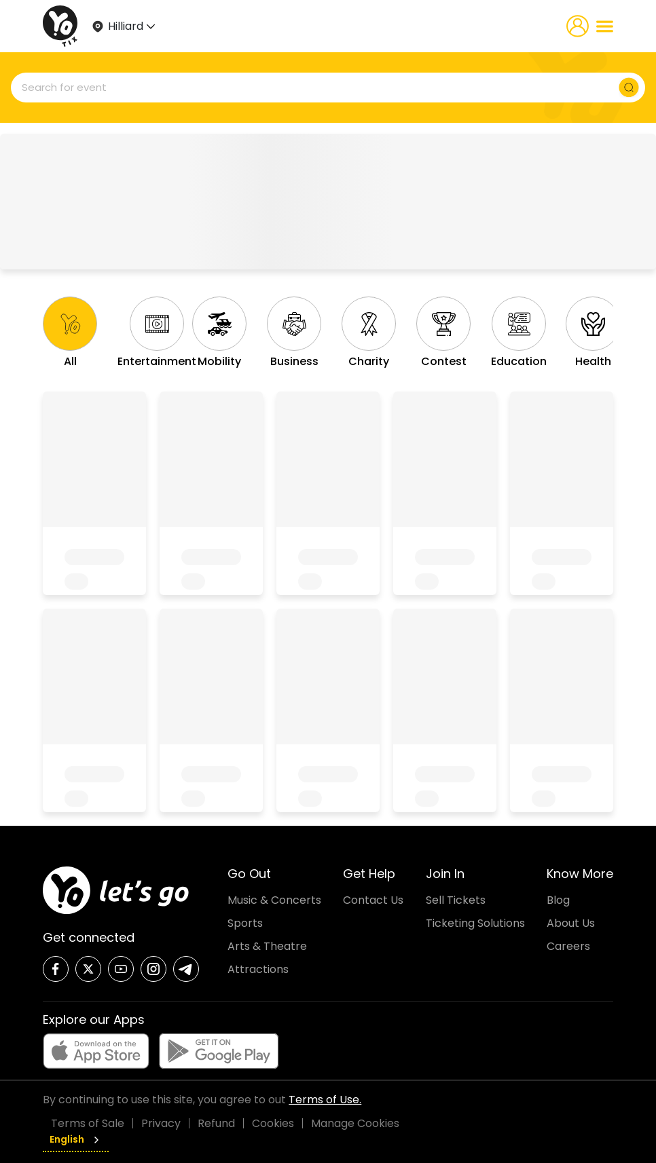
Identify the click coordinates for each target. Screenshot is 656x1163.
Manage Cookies (355, 1123)
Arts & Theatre (267, 946)
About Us (571, 923)
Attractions (258, 969)
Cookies (273, 1123)
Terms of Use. (325, 1099)
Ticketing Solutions (475, 923)
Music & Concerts (274, 900)
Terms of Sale (87, 1123)
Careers (568, 946)
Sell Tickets (456, 900)
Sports (245, 923)
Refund (216, 1123)
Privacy (161, 1123)
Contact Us (373, 900)
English (76, 1139)
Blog (558, 900)
